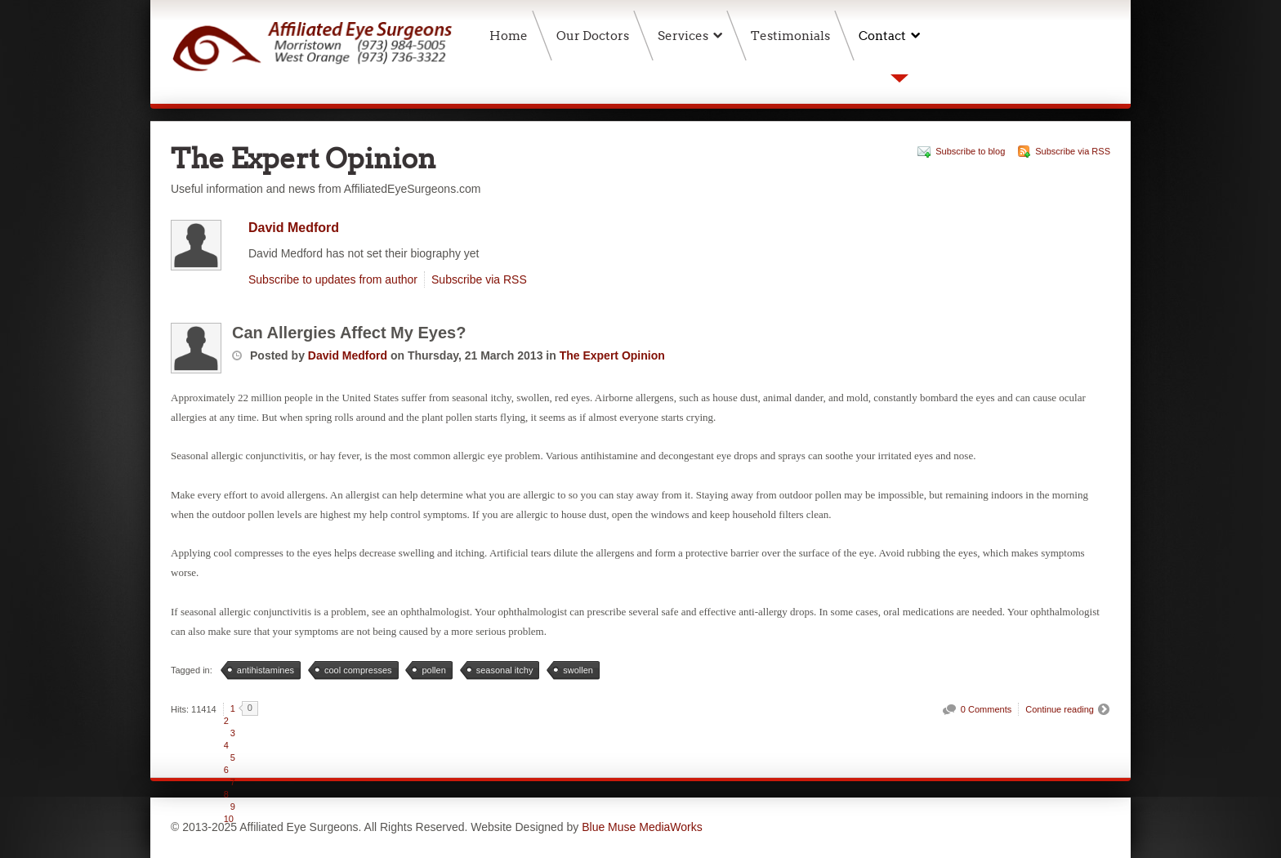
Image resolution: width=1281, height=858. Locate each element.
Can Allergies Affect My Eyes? (349, 333)
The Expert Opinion (612, 355)
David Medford (293, 228)
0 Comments (986, 709)
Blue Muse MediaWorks (642, 826)
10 (229, 819)
